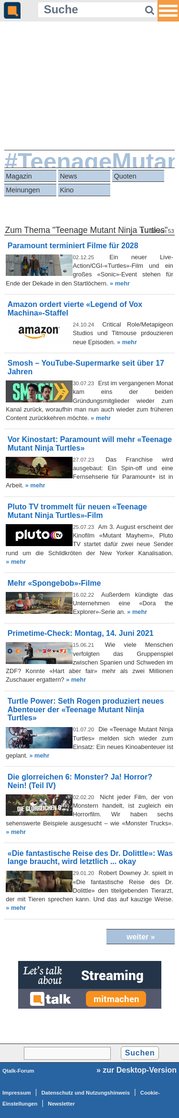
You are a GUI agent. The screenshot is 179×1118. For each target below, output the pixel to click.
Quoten (125, 176)
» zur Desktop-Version (136, 1070)
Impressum (16, 1093)
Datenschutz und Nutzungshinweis (86, 1093)
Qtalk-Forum (18, 1071)
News (68, 176)
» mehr (120, 283)
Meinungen (23, 190)
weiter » (140, 937)
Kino (67, 190)
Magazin (19, 176)
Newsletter (61, 1104)
